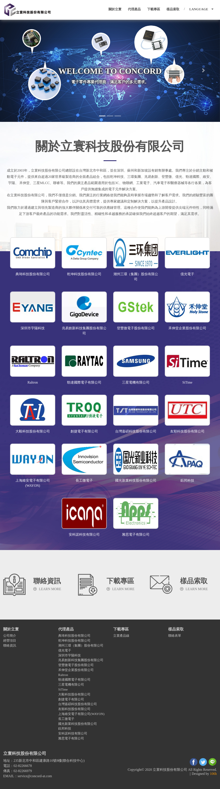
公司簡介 (9, 635)
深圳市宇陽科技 (69, 655)
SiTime (63, 689)
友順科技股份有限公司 (74, 709)
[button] (16, 70)
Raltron (63, 675)
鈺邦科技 (64, 728)
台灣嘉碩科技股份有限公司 (77, 704)
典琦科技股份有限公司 (74, 635)
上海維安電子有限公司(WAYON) (81, 714)
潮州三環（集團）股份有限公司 (80, 645)
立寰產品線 (121, 635)
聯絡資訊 (9, 645)
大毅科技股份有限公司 (74, 694)
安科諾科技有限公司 (72, 733)
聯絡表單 (174, 635)
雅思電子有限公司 (71, 738)
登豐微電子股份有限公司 (76, 665)
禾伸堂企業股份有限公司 (76, 670)
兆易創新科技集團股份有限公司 (80, 660)
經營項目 (9, 640)
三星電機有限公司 (71, 684)
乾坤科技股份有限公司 (74, 640)
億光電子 (64, 650)
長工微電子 (66, 719)
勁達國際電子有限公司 (74, 679)
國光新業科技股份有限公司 (77, 724)
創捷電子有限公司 (71, 699)
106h (213, 773)
